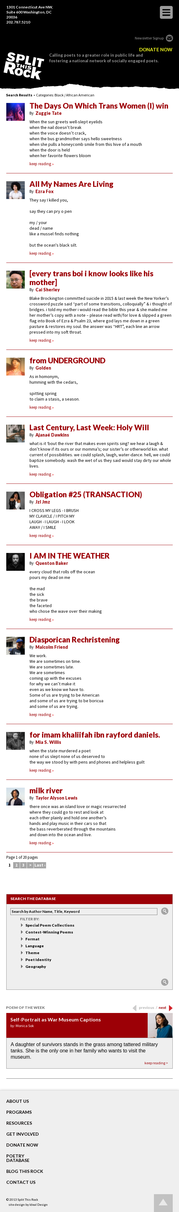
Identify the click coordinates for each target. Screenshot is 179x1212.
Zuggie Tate (48, 113)
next (162, 1007)
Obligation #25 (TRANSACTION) (85, 494)
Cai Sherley (47, 289)
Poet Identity (38, 959)
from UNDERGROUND (67, 360)
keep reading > (156, 1063)
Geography (35, 966)
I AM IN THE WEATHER (69, 555)
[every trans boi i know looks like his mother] (91, 278)
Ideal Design (38, 1204)
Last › (39, 865)
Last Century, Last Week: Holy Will (89, 427)
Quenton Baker (51, 563)
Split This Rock (28, 1199)
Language (34, 946)
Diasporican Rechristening (74, 639)
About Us (17, 1101)
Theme (32, 952)
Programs (19, 1112)
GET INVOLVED (22, 1134)
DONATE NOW (155, 49)
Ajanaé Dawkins (52, 434)
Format (32, 939)
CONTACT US (20, 1182)
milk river (46, 790)
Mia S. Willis (48, 742)
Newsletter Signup (149, 38)
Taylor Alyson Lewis (56, 797)
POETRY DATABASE (17, 1158)
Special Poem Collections (49, 925)
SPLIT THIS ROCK (24, 66)
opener (166, 12)
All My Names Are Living (71, 184)
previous (148, 1007)
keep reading (41, 163)
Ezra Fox (44, 191)
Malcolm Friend (51, 647)
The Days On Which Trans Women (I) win (98, 105)
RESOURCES (19, 1123)
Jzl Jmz (42, 501)
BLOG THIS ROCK (24, 1171)
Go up (163, 1203)
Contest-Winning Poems (49, 932)
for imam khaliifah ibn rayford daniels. (94, 734)
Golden (43, 368)
